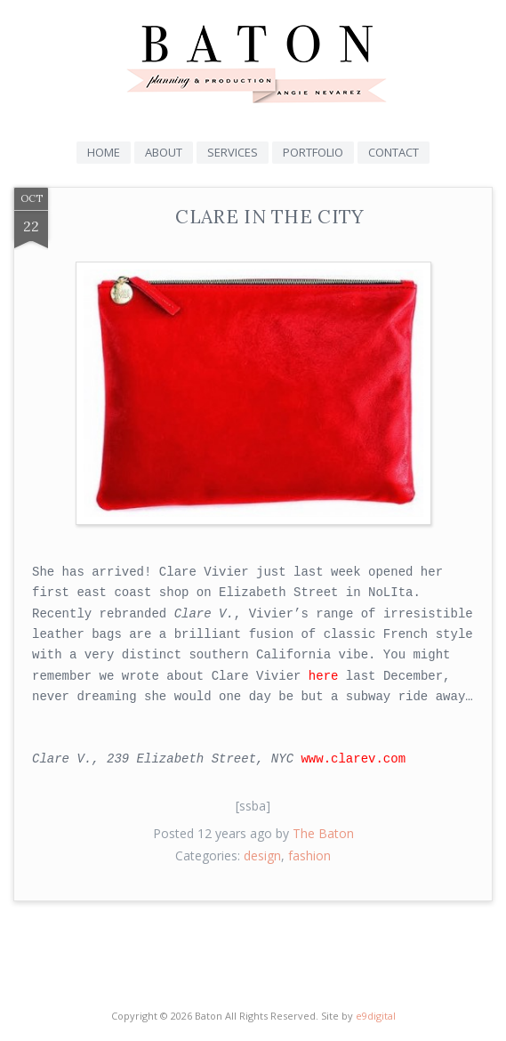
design (262, 855)
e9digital (376, 1015)
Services (232, 152)
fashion (309, 855)
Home (103, 152)
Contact (393, 152)
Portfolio (313, 152)
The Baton (323, 833)
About (163, 152)
